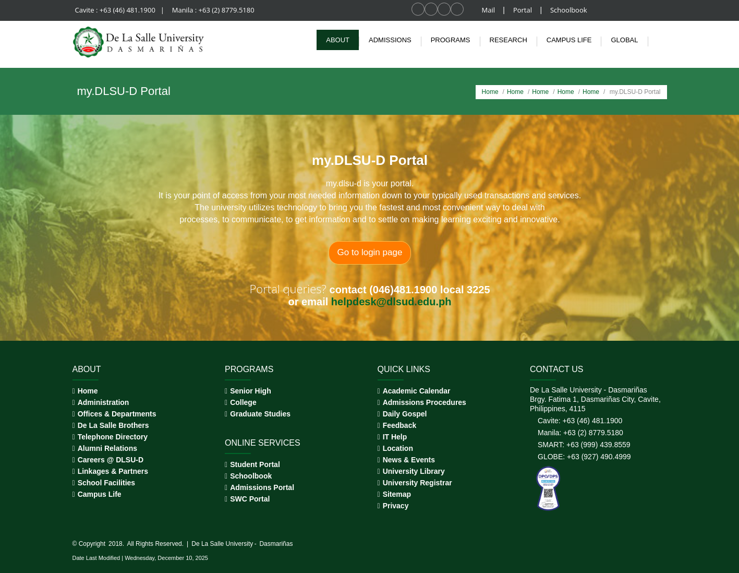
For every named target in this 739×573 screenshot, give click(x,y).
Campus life (569, 40)
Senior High (250, 391)
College (243, 402)
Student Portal (255, 464)
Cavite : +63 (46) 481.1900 (116, 10)
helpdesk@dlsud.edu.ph (391, 301)
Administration (103, 402)
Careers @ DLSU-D (110, 460)
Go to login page (369, 252)
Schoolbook (568, 10)
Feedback (400, 425)
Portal (523, 10)
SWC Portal (250, 499)
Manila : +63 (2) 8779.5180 (213, 10)
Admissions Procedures (424, 402)
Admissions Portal (262, 487)
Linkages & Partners (113, 471)
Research (508, 40)
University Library (414, 471)
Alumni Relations (107, 448)
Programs (450, 40)
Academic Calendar (417, 391)
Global (624, 40)
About (337, 40)
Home (490, 92)
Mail (489, 10)
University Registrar (417, 483)
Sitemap (397, 494)
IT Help (395, 437)
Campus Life (100, 494)
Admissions (390, 40)
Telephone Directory (113, 437)
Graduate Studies (260, 414)
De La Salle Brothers (113, 425)
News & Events (409, 460)
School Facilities (106, 483)
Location (398, 448)
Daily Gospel (405, 414)
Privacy (396, 506)
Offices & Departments (117, 414)
